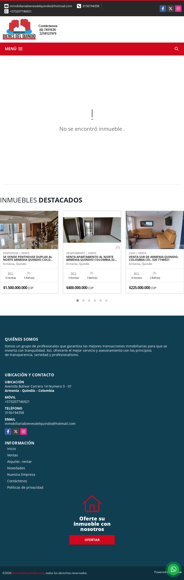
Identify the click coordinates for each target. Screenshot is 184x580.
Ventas (12, 455)
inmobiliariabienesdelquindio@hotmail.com (40, 423)
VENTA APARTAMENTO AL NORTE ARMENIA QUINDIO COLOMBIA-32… (91, 258)
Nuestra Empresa (21, 474)
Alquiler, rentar (19, 461)
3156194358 (90, 6)
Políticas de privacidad (25, 487)
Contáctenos (17, 481)
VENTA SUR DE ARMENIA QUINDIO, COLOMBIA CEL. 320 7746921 (153, 258)
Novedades (16, 468)
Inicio (11, 448)
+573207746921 (21, 11)
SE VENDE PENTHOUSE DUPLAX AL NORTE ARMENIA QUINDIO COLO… (28, 258)
